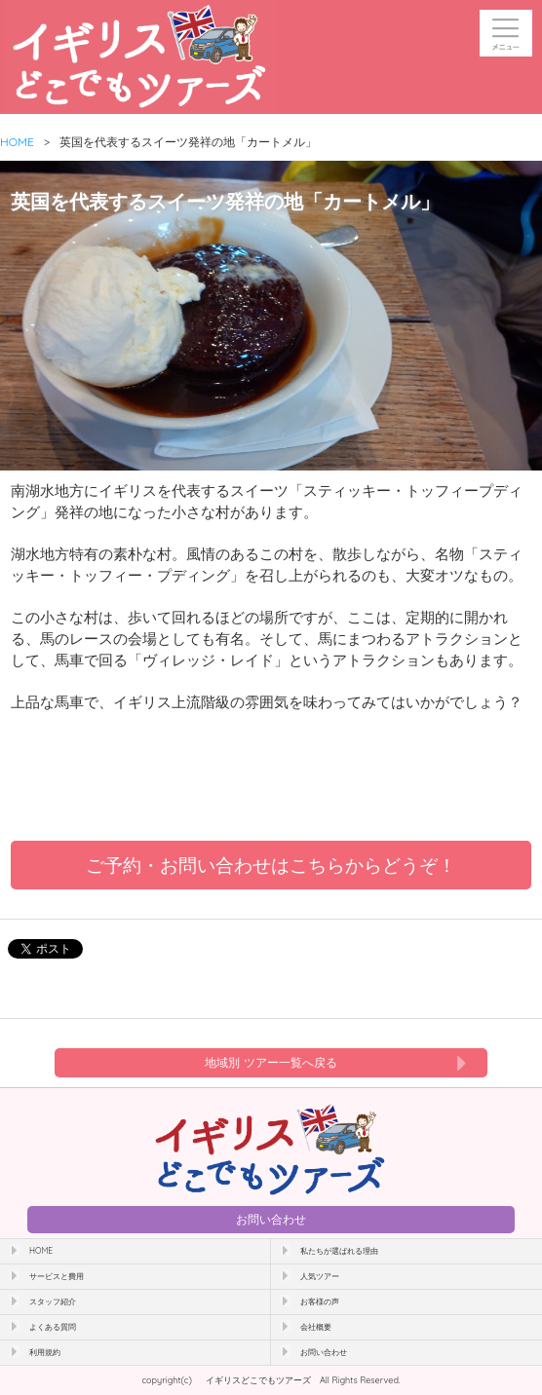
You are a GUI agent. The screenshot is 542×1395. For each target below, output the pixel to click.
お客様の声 (319, 1301)
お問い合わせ (271, 1219)
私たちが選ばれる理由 (339, 1251)
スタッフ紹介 (52, 1301)
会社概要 (315, 1327)
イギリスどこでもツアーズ (258, 1380)
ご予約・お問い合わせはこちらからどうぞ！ (271, 865)
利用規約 (44, 1352)
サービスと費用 (56, 1276)
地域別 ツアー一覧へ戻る (270, 1062)
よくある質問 (52, 1327)
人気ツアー (319, 1276)
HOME (17, 141)
